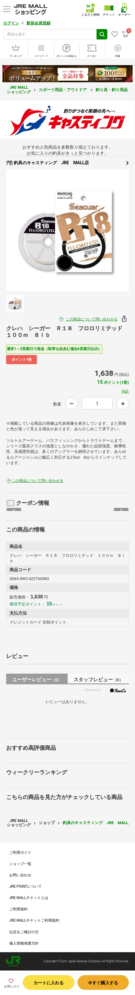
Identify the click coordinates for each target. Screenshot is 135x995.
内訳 (125, 391)
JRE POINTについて (25, 886)
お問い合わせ (20, 875)
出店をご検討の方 (24, 932)
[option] (67, 230)
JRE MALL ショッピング (19, 89)
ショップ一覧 (20, 864)
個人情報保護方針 (24, 943)
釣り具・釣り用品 (112, 89)
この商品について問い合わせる (91, 319)
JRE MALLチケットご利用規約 (34, 920)
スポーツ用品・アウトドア (63, 89)
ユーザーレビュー (37, 679)
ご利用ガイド (20, 852)
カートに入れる (49, 982)
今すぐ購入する (103, 982)
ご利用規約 (18, 909)
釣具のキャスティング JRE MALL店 (67, 163)
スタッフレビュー (98, 679)
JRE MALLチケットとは (28, 898)
